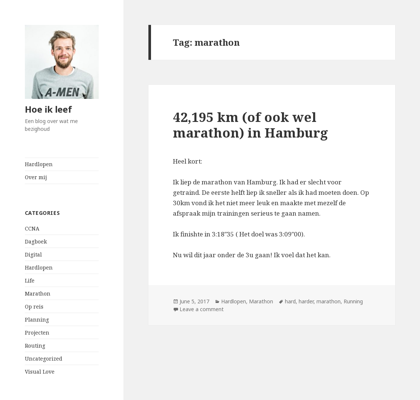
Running (353, 301)
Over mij (36, 177)
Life (30, 280)
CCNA (32, 228)
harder (306, 301)
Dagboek (36, 241)
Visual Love (40, 371)
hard (290, 301)
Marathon (37, 293)
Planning (37, 319)
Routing (35, 345)
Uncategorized (43, 358)
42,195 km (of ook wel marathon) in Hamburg (250, 124)
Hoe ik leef (48, 109)
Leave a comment (202, 309)
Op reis (34, 306)
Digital (33, 254)
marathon (328, 301)
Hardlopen (39, 164)
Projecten (37, 332)
